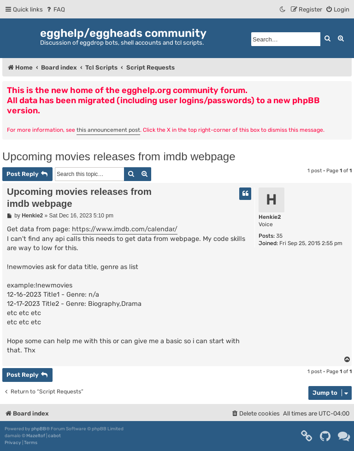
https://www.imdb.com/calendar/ (124, 229)
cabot (54, 436)
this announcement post (108, 130)
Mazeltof (35, 436)
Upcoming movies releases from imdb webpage (119, 156)
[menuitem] (55, 9)
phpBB (38, 429)
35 (279, 236)
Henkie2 (270, 217)
